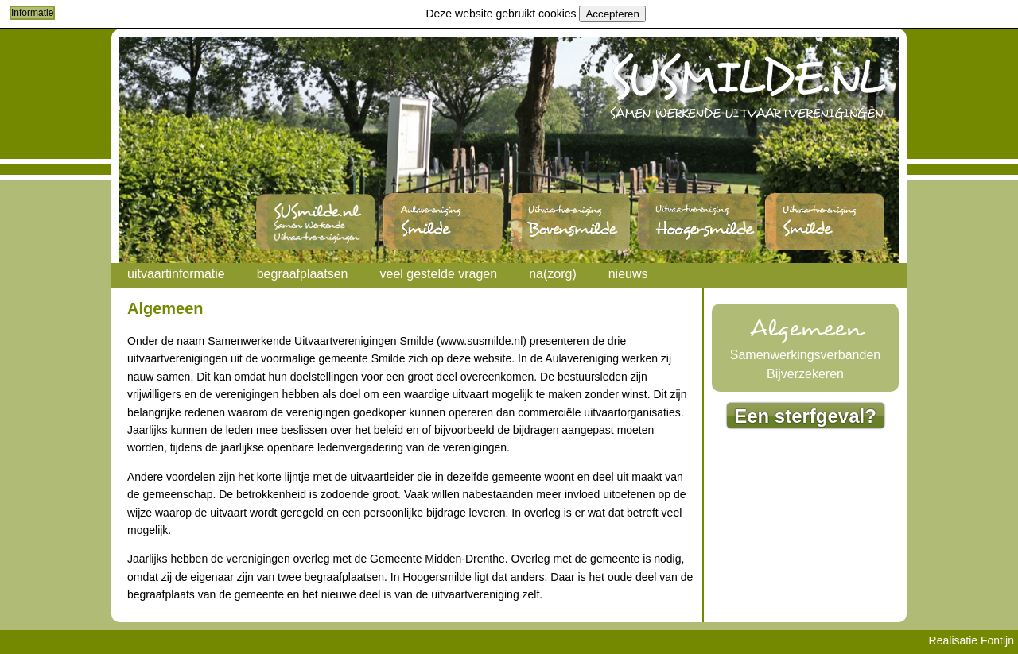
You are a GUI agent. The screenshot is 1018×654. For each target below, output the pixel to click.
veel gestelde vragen (438, 274)
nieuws (628, 274)
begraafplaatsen (302, 274)
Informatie (32, 12)
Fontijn (997, 640)
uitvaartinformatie (176, 274)
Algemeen (805, 328)
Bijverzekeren (805, 374)
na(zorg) (553, 274)
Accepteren (612, 14)
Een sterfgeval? (805, 416)
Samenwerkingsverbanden (805, 355)
